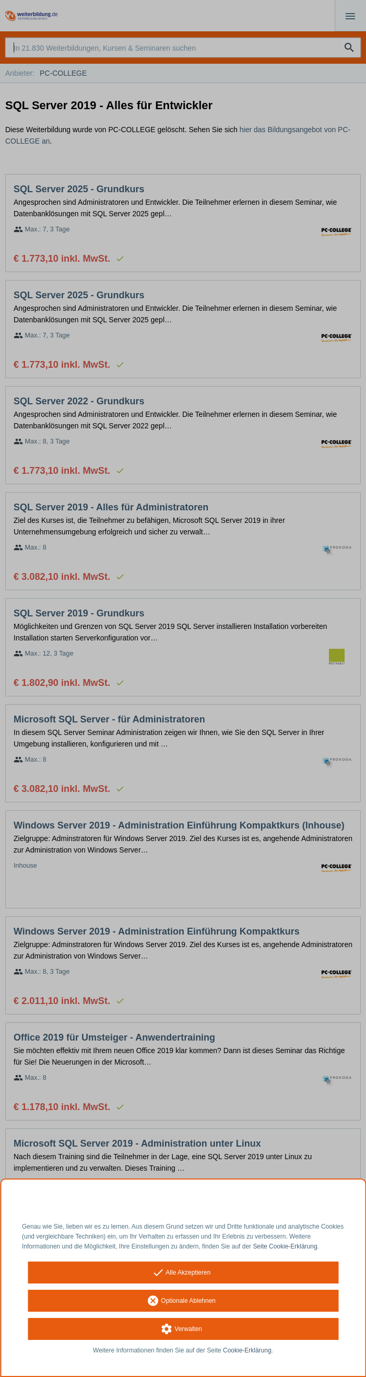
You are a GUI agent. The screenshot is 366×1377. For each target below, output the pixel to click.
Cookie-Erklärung (247, 1350)
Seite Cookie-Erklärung (285, 1246)
